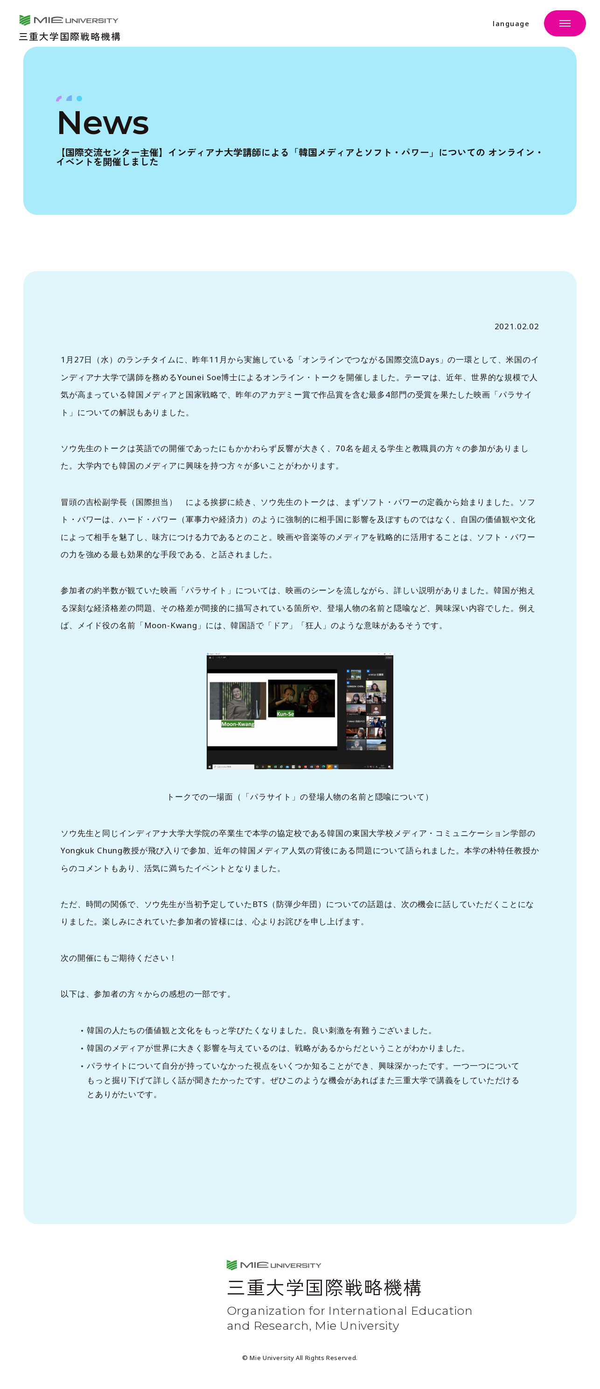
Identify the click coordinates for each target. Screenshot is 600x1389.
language (511, 23)
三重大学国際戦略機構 (70, 35)
